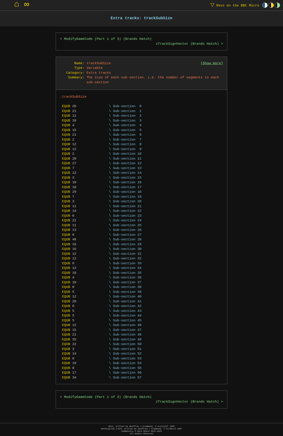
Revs (233, 5)
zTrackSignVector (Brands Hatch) (187, 44)
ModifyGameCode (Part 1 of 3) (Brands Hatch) (108, 39)
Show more (212, 63)
